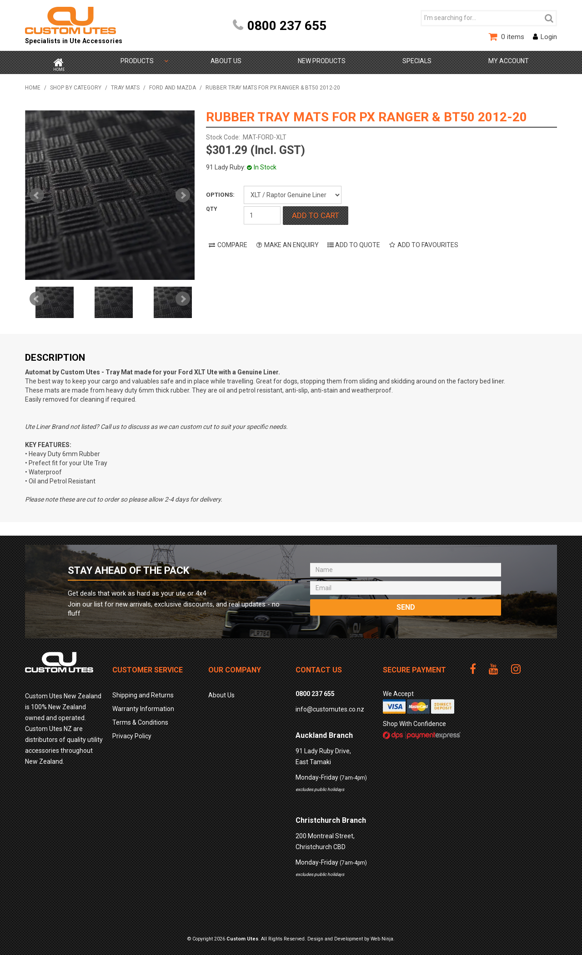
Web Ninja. (383, 936)
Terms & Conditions (140, 719)
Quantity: (224, 212)
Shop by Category (137, 61)
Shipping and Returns (143, 692)
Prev (37, 295)
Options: (220, 191)
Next (183, 295)
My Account (508, 61)
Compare (232, 241)
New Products (322, 61)
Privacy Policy (131, 732)
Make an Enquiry (291, 241)
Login (548, 36)
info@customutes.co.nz (330, 706)
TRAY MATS (125, 84)
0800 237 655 (286, 25)
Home (58, 61)
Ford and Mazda (172, 84)
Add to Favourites (427, 241)
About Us (225, 61)
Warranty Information (143, 705)
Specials (416, 61)
